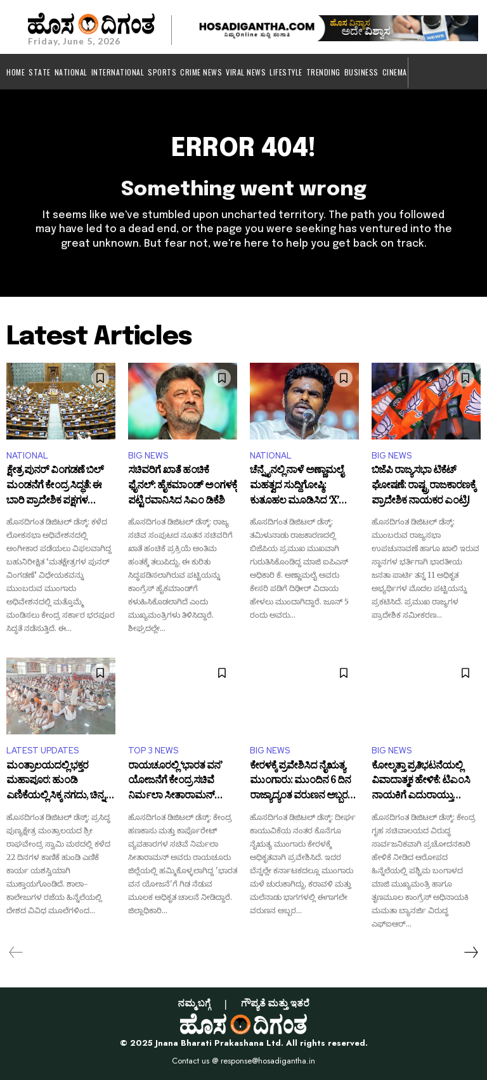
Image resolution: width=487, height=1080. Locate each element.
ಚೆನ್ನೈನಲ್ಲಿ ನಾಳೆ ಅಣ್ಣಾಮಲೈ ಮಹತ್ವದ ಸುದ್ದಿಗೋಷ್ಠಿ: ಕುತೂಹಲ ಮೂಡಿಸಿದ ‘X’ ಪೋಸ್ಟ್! (296, 487)
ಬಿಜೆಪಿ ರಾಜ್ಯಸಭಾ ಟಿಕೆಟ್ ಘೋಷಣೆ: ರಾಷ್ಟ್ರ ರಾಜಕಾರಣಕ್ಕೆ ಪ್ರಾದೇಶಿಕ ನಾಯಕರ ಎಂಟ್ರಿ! (424, 487)
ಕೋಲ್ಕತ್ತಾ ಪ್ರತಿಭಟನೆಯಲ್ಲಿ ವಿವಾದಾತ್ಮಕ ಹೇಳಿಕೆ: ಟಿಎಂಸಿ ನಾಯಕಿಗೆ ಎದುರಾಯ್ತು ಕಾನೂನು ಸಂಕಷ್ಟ (421, 782)
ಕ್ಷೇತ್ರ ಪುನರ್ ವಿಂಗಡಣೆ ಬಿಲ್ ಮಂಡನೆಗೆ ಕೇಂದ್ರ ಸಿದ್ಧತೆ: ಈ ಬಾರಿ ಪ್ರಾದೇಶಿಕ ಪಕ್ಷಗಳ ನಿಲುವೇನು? (54, 487)
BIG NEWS (148, 455)
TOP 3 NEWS (153, 750)
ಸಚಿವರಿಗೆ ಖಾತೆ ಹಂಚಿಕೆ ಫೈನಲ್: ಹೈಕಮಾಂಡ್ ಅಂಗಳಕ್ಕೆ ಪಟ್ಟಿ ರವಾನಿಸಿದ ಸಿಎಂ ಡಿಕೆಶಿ (182, 487)
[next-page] (470, 952)
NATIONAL (27, 455)
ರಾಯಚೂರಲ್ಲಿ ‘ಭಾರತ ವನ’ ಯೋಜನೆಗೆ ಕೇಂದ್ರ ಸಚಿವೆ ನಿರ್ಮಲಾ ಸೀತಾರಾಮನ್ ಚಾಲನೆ (175, 782)
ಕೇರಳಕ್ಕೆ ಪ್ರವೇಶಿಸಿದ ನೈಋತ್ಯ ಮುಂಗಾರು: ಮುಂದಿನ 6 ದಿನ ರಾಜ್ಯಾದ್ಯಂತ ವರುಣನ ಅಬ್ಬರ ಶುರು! (300, 782)
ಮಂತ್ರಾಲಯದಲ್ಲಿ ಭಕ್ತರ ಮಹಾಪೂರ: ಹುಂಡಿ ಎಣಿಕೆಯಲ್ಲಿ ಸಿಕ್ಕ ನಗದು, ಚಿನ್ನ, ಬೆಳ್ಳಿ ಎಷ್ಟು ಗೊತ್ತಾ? (56, 782)
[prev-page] (16, 952)
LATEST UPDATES (42, 750)
